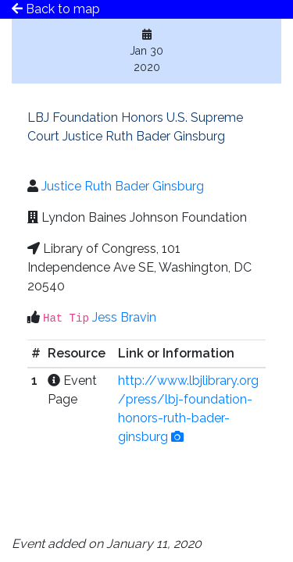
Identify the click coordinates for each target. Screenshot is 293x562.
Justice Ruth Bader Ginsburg (122, 186)
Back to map (56, 9)
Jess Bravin (124, 317)
